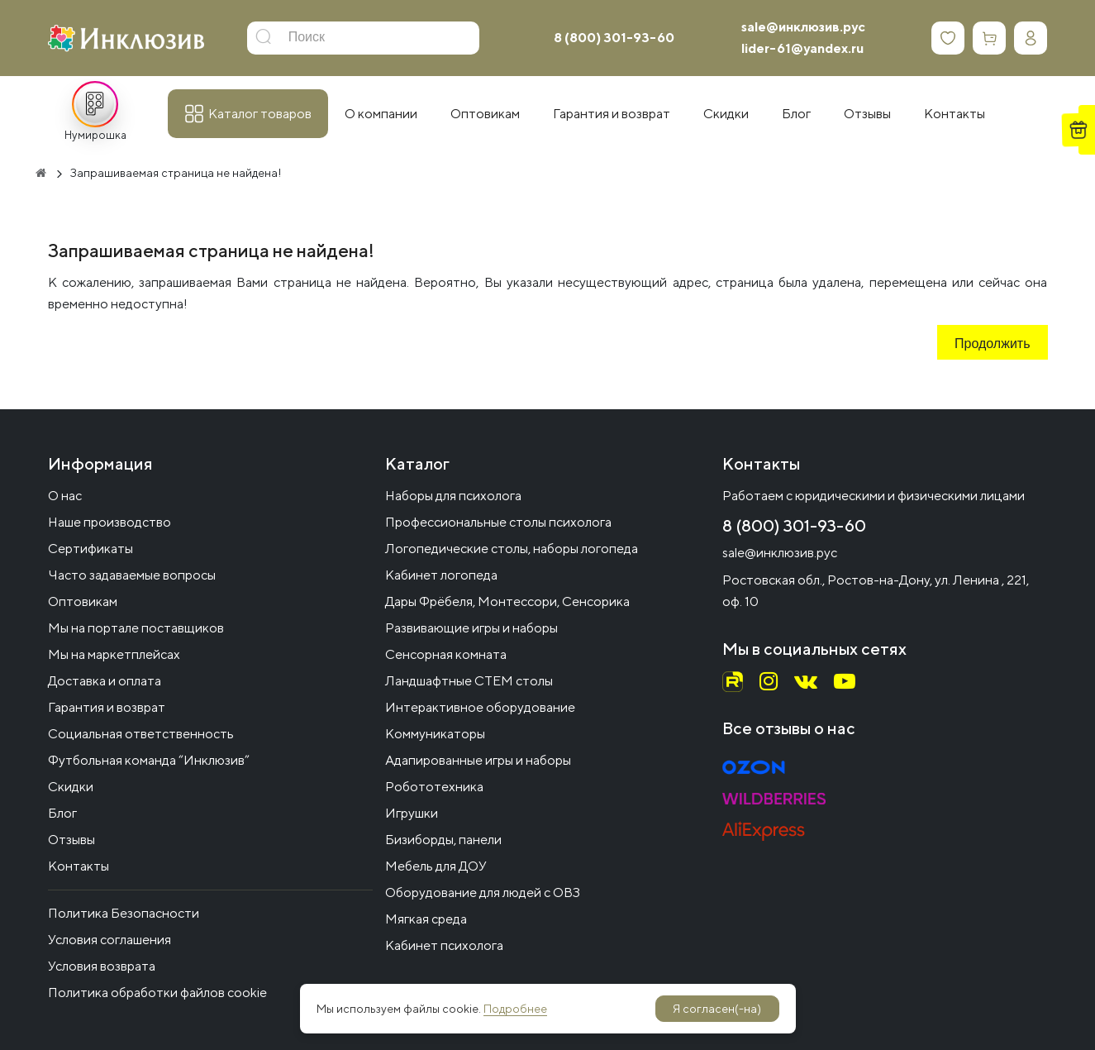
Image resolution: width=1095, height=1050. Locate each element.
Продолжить (992, 345)
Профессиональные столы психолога (498, 522)
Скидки (70, 787)
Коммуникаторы (435, 734)
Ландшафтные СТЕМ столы (469, 681)
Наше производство (109, 522)
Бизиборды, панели (443, 839)
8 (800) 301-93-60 (614, 37)
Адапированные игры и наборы (478, 760)
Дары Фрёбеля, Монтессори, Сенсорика (507, 601)
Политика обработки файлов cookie (157, 992)
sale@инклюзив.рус (803, 27)
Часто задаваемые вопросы (132, 575)
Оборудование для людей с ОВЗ (482, 892)
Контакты (78, 866)
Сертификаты (90, 548)
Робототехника (434, 787)
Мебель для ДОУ (436, 866)
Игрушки (411, 813)
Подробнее (515, 1008)
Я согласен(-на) (717, 1008)
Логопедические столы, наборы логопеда (511, 548)
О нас (65, 496)
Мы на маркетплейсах (114, 654)
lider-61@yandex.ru (802, 48)
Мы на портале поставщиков (136, 628)
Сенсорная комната (446, 654)
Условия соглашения (109, 939)
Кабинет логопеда (441, 575)
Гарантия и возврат (106, 707)
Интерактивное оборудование (480, 707)
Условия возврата (101, 966)
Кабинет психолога (444, 945)
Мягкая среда (426, 919)
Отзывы (71, 839)
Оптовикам (82, 601)
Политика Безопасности (123, 913)
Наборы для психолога (453, 496)
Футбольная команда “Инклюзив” (149, 760)
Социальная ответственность (141, 734)
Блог (62, 813)
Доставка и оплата (104, 681)
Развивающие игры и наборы (471, 628)
